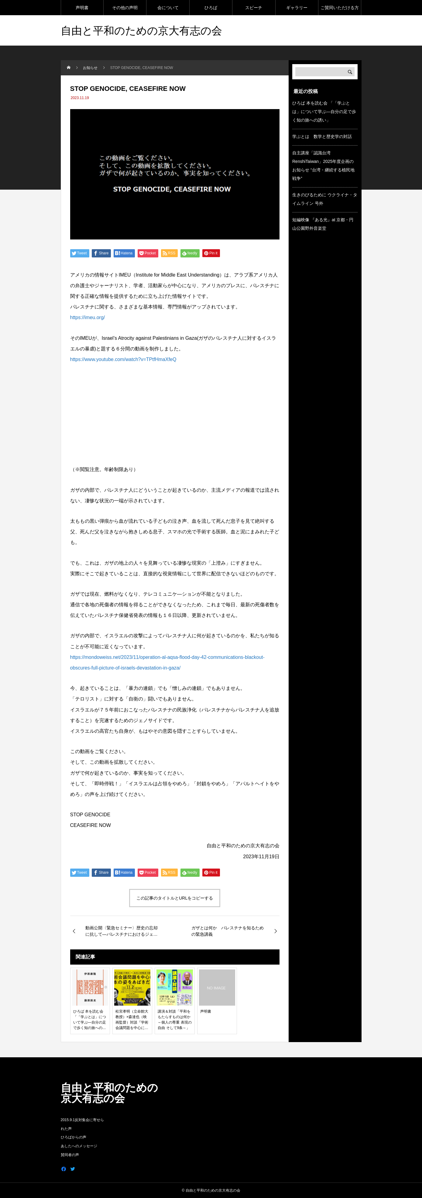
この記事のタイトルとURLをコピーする (174, 898)
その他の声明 (125, 7)
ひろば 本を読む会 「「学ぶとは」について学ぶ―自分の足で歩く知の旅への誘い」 (324, 111)
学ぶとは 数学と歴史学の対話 (322, 136)
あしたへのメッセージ (79, 1146)
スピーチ (253, 7)
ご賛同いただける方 (340, 7)
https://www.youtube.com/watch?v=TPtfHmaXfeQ (123, 359)
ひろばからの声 (73, 1137)
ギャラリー (296, 7)
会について (168, 7)
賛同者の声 (70, 1155)
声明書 (82, 7)
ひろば (210, 7)
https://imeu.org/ (87, 317)
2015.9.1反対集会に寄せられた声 (82, 1124)
